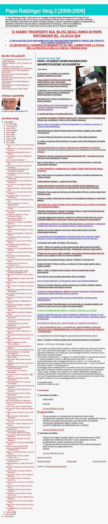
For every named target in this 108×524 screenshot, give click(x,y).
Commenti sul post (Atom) (56, 466)
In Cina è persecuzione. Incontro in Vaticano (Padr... (17, 204)
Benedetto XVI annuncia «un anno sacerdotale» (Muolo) (17, 215)
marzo (8, 143)
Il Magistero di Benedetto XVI (12, 67)
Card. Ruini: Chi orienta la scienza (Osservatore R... (17, 460)
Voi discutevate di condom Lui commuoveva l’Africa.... (15, 219)
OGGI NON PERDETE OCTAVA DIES (18, 400)
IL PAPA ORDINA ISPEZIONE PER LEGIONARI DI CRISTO (17, 170)
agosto (8, 132)
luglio (8, 134)
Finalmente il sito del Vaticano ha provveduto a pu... (16, 264)
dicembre (9, 124)
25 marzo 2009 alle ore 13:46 (53, 430)
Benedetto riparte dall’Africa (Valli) (17, 446)
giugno (8, 136)
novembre (10, 126)
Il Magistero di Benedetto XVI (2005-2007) (17, 68)
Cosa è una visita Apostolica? (15, 160)
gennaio (9, 514)
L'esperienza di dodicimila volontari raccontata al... (17, 379)
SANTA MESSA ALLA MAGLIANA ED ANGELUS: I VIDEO (18, 328)
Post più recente (43, 461)
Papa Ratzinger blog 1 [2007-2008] (14, 89)
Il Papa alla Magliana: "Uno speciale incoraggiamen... (17, 352)
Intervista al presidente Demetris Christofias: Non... (16, 449)
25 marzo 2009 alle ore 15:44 (53, 453)
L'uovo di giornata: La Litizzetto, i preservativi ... (16, 371)
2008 (6, 516)
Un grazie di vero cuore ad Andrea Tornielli (20, 350)
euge (42, 412)
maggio (9, 138)
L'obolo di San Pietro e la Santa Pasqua (19, 406)
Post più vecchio (99, 461)
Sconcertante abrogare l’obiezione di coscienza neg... (18, 245)
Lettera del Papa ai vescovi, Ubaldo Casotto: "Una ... (17, 456)
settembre (10, 130)
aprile (8, 141)
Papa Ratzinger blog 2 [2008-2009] (45, 11)
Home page (71, 461)
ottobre (9, 128)
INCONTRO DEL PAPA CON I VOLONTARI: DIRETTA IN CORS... (18, 432)
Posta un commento (44, 457)
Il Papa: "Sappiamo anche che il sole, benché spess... (18, 356)
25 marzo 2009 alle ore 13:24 (53, 408)
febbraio (9, 512)
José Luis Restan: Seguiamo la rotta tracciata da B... (18, 428)
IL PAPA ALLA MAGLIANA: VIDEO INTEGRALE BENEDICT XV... (17, 271)
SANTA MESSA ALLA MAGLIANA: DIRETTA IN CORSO (17, 367)
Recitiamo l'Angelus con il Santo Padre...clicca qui (16, 343)
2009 (6, 122)
